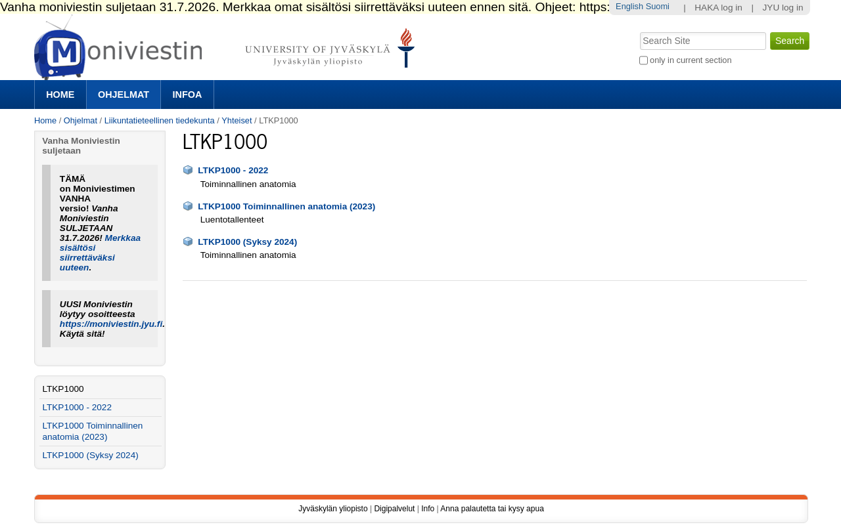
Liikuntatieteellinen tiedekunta (159, 120)
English (629, 6)
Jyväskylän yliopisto (332, 508)
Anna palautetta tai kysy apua (491, 508)
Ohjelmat (123, 94)
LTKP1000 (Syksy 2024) (247, 242)
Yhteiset (236, 120)
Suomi (658, 6)
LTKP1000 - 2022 (233, 170)
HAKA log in (718, 7)
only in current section (690, 60)
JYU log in (783, 7)
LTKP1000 (62, 389)
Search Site (638, 31)
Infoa (187, 94)
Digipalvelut (394, 508)
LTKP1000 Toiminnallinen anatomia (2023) (286, 206)
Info (427, 508)
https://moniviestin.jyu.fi (111, 324)
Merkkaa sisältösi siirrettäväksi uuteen (100, 252)
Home (60, 94)
